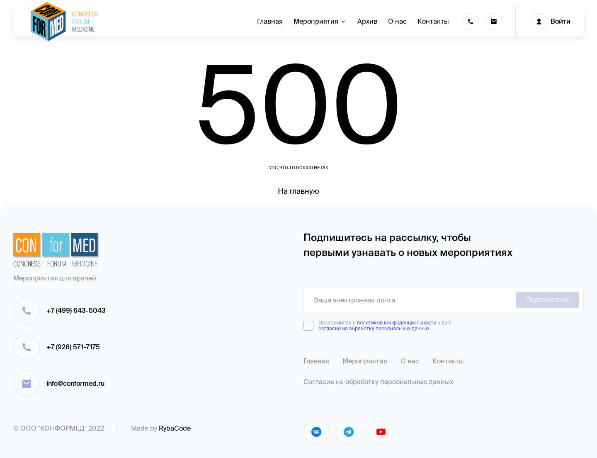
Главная (316, 361)
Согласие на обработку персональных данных (378, 381)
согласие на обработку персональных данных (374, 328)
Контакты (448, 361)
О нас (409, 361)
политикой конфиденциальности (396, 322)
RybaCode (175, 428)
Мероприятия (364, 361)
